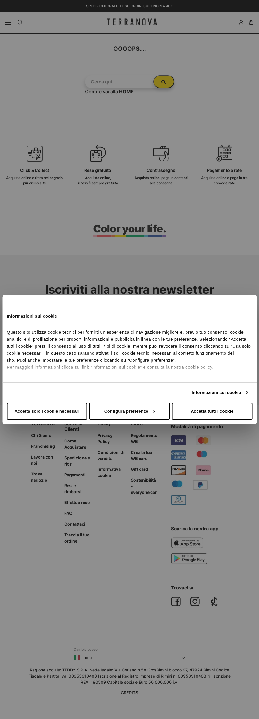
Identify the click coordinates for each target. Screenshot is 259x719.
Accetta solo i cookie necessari (46, 411)
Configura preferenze (129, 411)
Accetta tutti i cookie (212, 411)
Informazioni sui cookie (216, 392)
